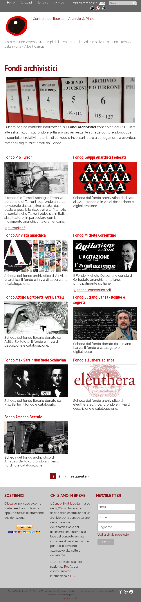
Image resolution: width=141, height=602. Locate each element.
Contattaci (26, 2)
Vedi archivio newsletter (113, 534)
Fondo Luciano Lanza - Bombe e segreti (99, 299)
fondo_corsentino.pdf (94, 290)
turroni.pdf (16, 228)
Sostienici (42, 2)
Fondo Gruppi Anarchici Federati (99, 157)
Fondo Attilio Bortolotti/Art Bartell (34, 297)
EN (80, 3)
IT (74, 3)
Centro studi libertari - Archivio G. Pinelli (64, 19)
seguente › (80, 476)
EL (96, 3)
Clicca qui (10, 503)
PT (87, 3)
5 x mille (59, 2)
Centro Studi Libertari (67, 503)
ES (83, 3)
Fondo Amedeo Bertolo (23, 417)
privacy (66, 598)
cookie (75, 598)
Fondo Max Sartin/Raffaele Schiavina (35, 360)
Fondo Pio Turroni (19, 157)
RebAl (68, 566)
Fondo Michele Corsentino (94, 235)
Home (11, 2)
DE (90, 3)
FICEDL (75, 576)
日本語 (102, 3)
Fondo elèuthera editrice (93, 360)
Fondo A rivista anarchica (25, 235)
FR (76, 3)
